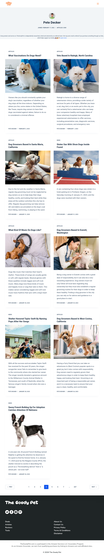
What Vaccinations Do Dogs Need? (24, 55)
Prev (9, 487)
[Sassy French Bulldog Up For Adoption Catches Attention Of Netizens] (27, 430)
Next (94, 487)
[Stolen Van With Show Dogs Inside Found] (76, 167)
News (58, 140)
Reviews (8, 527)
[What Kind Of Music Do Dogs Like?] (27, 250)
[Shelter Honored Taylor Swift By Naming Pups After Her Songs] (27, 342)
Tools (7, 530)
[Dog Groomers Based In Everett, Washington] (76, 253)
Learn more (63, 38)
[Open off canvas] (98, 4)
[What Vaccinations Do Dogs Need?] (27, 76)
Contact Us (58, 524)
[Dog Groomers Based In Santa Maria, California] (27, 167)
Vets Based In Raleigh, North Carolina (75, 55)
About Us (58, 521)
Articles (11, 51)
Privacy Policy (59, 527)
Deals (7, 521)
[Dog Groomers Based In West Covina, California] (76, 342)
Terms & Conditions (62, 530)
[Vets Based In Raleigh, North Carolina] (76, 76)
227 (75, 487)
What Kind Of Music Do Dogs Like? (24, 230)
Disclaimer (58, 533)
